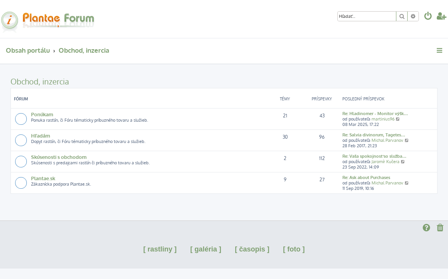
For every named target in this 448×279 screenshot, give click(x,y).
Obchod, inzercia (39, 81)
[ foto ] (294, 249)
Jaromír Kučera (385, 161)
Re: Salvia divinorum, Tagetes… (373, 135)
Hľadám (40, 135)
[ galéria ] (205, 249)
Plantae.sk (43, 178)
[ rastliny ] (160, 249)
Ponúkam (42, 114)
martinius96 (383, 119)
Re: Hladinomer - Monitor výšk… (375, 113)
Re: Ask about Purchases (366, 177)
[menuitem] (428, 17)
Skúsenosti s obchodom (59, 156)
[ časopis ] (252, 249)
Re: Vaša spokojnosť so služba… (374, 156)
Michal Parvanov (387, 140)
